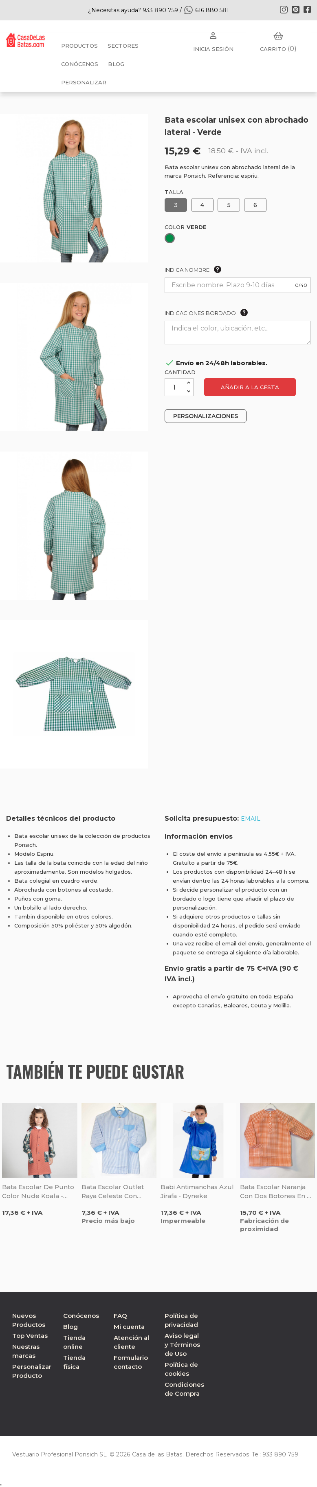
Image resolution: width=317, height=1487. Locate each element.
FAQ (120, 1316)
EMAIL (250, 818)
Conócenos (79, 64)
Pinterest (295, 9)
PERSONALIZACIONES (205, 416)
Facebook (307, 9)
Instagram (283, 9)
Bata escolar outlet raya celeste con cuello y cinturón (112, 1192)
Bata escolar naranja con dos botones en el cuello (276, 1192)
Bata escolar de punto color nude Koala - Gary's (38, 1192)
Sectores (123, 45)
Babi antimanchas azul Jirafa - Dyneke (197, 1191)
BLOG (116, 64)
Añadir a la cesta (250, 387)
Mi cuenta (129, 1327)
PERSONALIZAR (83, 82)
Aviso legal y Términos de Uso (182, 1344)
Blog (70, 1327)
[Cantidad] (174, 387)
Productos (79, 45)
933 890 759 (276, 1454)
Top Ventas (30, 1335)
